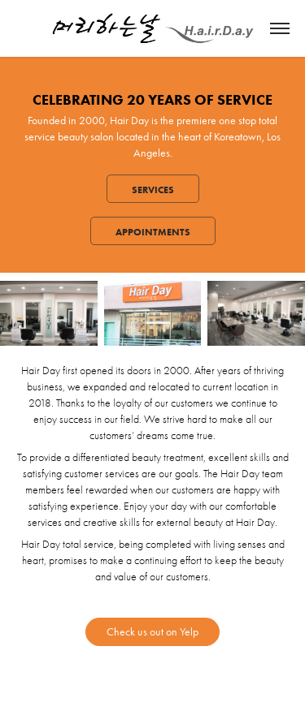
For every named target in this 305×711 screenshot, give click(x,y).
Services (153, 189)
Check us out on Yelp (152, 632)
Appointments (152, 232)
